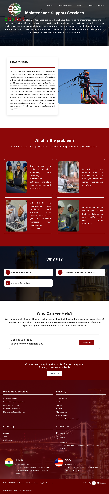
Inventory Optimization (11, 409)
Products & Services (65, 5)
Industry (80, 5)
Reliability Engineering (11, 405)
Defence (59, 405)
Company (50, 5)
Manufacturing (61, 412)
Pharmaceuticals (62, 415)
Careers (90, 5)
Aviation (59, 409)
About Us (6, 433)
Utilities (59, 402)
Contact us (86, 342)
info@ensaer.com (66, 433)
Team (5, 437)
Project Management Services (14, 402)
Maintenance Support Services (14, 412)
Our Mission (7, 440)
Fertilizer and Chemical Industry (67, 419)
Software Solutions (10, 398)
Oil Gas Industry (62, 398)
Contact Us (100, 5)
